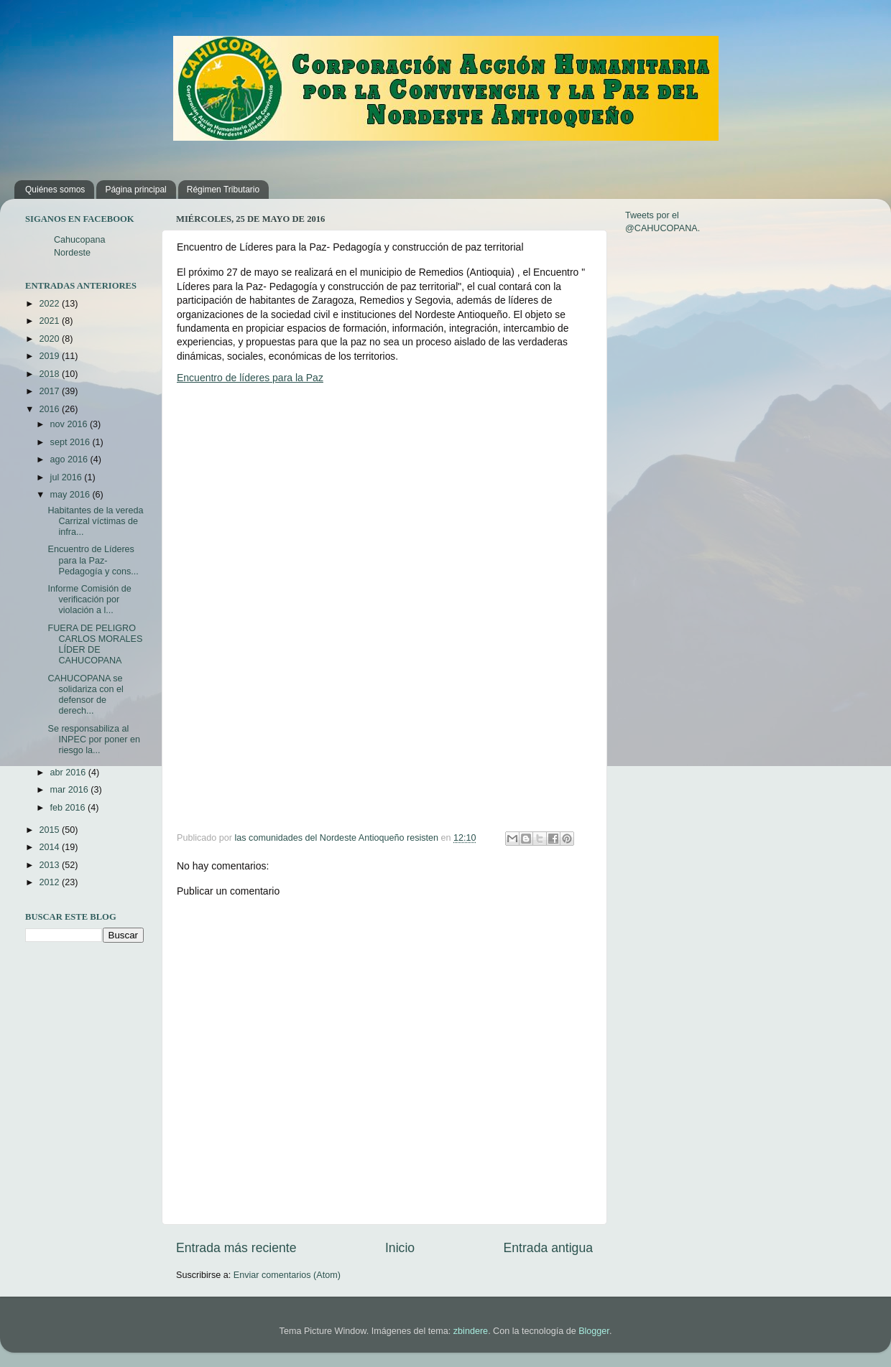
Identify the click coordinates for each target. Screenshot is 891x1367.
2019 (50, 356)
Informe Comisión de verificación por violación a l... (89, 599)
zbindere (470, 1331)
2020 (50, 339)
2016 (50, 409)
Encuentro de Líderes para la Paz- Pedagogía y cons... (92, 560)
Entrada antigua (548, 1248)
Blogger (593, 1331)
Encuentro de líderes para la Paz (250, 377)
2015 (50, 830)
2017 (50, 391)
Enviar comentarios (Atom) (287, 1275)
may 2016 (71, 495)
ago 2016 (70, 459)
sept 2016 (71, 442)
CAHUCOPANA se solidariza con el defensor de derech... (85, 694)
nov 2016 (70, 424)
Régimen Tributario (223, 190)
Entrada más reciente (236, 1248)
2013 (50, 865)
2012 (50, 882)
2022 (50, 304)
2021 (50, 321)
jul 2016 (67, 477)
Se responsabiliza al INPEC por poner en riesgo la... (93, 739)
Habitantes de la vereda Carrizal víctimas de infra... (95, 521)
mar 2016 (70, 790)
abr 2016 (69, 773)
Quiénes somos (55, 190)
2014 (50, 847)
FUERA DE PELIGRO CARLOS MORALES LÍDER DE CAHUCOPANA (94, 644)
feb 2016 (69, 808)
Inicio (400, 1248)
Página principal (135, 190)
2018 (50, 374)
